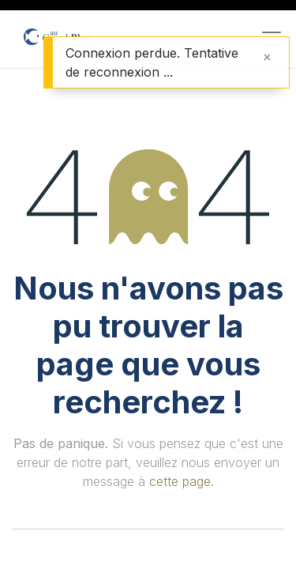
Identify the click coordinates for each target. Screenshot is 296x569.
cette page (180, 481)
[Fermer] (267, 57)
